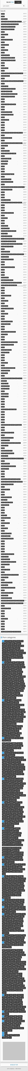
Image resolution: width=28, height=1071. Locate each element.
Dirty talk (11, 748)
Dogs (8, 187)
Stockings (11, 969)
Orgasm (17, 907)
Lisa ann (5, 869)
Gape (3, 259)
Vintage (20, 1016)
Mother (3, 368)
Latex (19, 864)
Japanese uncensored (8, 845)
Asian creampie (14, 653)
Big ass (18, 662)
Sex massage (19, 990)
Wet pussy (4, 561)
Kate (6, 145)
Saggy (16, 973)
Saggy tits (19, 976)
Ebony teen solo (12, 481)
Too (4, 1007)
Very (4, 1018)
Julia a (8, 114)
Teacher (20, 1002)
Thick (8, 280)
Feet (22, 757)
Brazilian (17, 688)
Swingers (21, 966)
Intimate (9, 823)
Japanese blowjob (18, 855)
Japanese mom (6, 830)
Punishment (5, 933)
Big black (7, 463)
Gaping (20, 788)
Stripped (15, 983)
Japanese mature (17, 833)
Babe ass (7, 489)
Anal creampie (19, 657)
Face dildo (11, 73)
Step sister (5, 959)
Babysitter (13, 698)
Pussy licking (6, 930)
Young (3, 267)
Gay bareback (12, 800)
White (16, 1028)
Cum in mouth (15, 709)
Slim (2, 57)
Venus (3, 393)
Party (23, 914)
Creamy (19, 733)
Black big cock (21, 187)
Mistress (18, 895)
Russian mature (20, 937)
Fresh (12, 760)
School (18, 952)
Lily (2, 499)
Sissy (14, 952)
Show (4, 957)
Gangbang (20, 778)
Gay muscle (10, 788)
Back (11, 695)
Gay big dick (15, 786)
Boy (2, 21)
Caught (23, 712)
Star (19, 981)
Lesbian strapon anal (17, 871)
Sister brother (6, 973)
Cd (3, 716)
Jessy (6, 34)
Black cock (4, 200)
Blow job (3, 440)
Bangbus (3, 280)
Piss (8, 916)
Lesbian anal (13, 864)
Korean (11, 857)
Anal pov (14, 231)
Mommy (16, 885)
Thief (21, 1004)
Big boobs (19, 672)
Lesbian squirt (8, 587)
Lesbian (7, 864)
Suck (20, 973)
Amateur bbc (8, 153)
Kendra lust (11, 862)
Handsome (4, 479)
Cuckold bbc (6, 733)
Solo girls (13, 88)
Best (3, 362)
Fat (17, 767)
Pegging (15, 919)
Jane (16, 342)
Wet (6, 1021)
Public (4, 916)
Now (18, 900)
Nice (8, 902)
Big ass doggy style (9, 174)
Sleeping (11, 945)
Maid (24, 878)
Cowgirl (14, 719)
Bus (22, 662)
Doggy (20, 745)
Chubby (12, 705)
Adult (6, 86)
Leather (14, 867)
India (15, 821)
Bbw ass (16, 683)
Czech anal (14, 479)
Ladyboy (5, 867)
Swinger (13, 950)
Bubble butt (19, 481)
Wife (10, 1021)
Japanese (17, 828)
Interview (7, 132)
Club (21, 726)
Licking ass (19, 244)
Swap (4, 978)
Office (8, 909)
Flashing (10, 764)
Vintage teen (9, 1018)
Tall (12, 1002)
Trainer (3, 91)
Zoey (10, 138)
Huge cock (7, 518)
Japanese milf (6, 838)
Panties (4, 926)
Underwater (5, 1014)
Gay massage (6, 783)
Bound (3, 538)
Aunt (3, 443)
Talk (9, 1009)
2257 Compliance (10, 1068)
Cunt (12, 716)
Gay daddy (5, 800)
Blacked (3, 352)
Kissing (3, 321)
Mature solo (4, 241)
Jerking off (12, 96)
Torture (4, 1009)
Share (23, 981)
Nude (4, 902)
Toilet (10, 995)
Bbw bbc (5, 688)
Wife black (14, 1021)
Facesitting (20, 764)
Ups (2, 631)
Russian (11, 935)
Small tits (5, 988)
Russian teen (6, 937)
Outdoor (13, 909)
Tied (11, 997)
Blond (3, 138)
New (14, 900)
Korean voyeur (18, 857)
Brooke (7, 505)
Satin (12, 964)
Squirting (5, 985)
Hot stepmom (5, 598)
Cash (17, 731)
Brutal (21, 681)
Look (23, 869)
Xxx (6, 1033)
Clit (19, 714)
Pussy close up (10, 923)
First (2, 29)
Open (6, 907)
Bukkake (3, 450)
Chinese (19, 700)
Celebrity (5, 714)
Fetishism (7, 559)
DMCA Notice (18, 1068)
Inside (11, 821)
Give (10, 786)
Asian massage (13, 650)
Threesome (4, 608)
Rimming (17, 940)
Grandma (5, 786)
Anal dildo (11, 657)
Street (19, 969)
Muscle (9, 888)
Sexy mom (11, 990)
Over (4, 909)
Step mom (19, 950)
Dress (8, 745)
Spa (2, 163)
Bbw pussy (13, 561)
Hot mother (12, 368)
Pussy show (16, 921)
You (10, 1037)
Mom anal (5, 885)
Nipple (12, 902)
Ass (3, 643)
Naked (17, 902)
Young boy (7, 21)
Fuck (15, 762)
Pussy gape (9, 919)
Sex (3, 964)
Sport (24, 962)
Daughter (5, 748)
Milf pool (13, 60)
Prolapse (5, 921)
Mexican (5, 890)
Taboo (8, 999)
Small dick (11, 988)
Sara (3, 502)
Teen (6, 995)
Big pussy (5, 686)
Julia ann (3, 114)
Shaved (4, 947)
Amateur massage (9, 308)
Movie (10, 885)
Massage (20, 876)
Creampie (5, 702)
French (10, 762)
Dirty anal (19, 743)
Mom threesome (14, 574)
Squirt (4, 952)
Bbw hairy (10, 690)
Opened (11, 907)
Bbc (2, 218)
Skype (16, 966)
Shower (15, 955)
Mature (4, 878)
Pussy (12, 914)
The (7, 1007)
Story (8, 957)
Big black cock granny (10, 26)
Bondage (13, 664)
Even (11, 91)
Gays (16, 788)
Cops (19, 728)
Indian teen (15, 823)
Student (3, 94)
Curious (10, 582)
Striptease (22, 964)
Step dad (5, 971)
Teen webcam (17, 1007)
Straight (10, 282)
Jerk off (7, 96)
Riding (6, 935)
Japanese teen (16, 835)
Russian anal (18, 935)
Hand (4, 809)
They (11, 1007)
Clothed (7, 104)
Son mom (15, 985)
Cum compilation (7, 719)
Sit (5, 515)
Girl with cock (11, 57)
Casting (4, 707)
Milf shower (11, 443)
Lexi (6, 233)
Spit (16, 969)
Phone (10, 921)
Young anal (8, 267)
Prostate (11, 202)
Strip (3, 481)
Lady (4, 874)
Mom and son (21, 881)
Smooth (8, 950)
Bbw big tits (8, 295)
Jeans (12, 840)
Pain (4, 923)
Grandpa (23, 795)
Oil (21, 907)
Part (22, 921)
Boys (15, 695)
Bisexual (22, 683)
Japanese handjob (7, 848)
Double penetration (6, 424)
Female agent (12, 776)
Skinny (9, 947)
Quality (6, 331)
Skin (8, 966)
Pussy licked (11, 928)
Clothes (4, 735)
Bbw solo (5, 674)
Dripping (12, 738)
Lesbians (5, 871)
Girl (18, 783)
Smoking (13, 957)
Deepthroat (15, 745)
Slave (23, 955)
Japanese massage (7, 835)
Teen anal (19, 999)
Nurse (10, 904)
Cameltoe (5, 728)
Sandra (18, 238)
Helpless (3, 466)
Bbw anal (4, 244)
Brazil (14, 674)
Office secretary (14, 24)
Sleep (21, 945)
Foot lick (11, 593)
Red (4, 940)
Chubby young (11, 735)
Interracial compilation (8, 826)
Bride (21, 690)
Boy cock (19, 21)
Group (17, 790)
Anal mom (5, 657)
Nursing (20, 202)
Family (3, 254)
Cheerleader (4, 179)
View (11, 1016)
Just (3, 842)
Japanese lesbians (9, 828)
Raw (2, 213)
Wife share (9, 1030)
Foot (8, 760)
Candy (21, 73)
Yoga (6, 1035)
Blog (10, 2)
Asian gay (20, 650)
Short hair (5, 981)
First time (17, 769)
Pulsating (16, 926)
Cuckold (11, 702)
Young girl (5, 1037)
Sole (6, 236)
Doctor (6, 202)
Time (4, 999)
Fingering (5, 762)
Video (15, 1018)
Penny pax (19, 282)
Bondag (11, 538)
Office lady (19, 132)
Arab (14, 641)
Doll (16, 748)
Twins (23, 1007)
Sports (3, 112)
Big (23, 664)
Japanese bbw (6, 840)
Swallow (17, 964)
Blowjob (12, 667)
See (14, 959)
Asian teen (5, 650)
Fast (4, 769)
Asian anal (13, 655)
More (15, 881)
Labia (3, 81)
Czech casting (14, 721)
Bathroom (11, 688)
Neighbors (7, 324)
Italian (4, 823)
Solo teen (4, 88)
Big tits (4, 669)
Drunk (6, 738)
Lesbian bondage (16, 869)
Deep (3, 68)
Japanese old (9, 842)
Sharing (3, 458)
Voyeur (6, 1016)
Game (21, 786)
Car (22, 714)
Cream (15, 728)
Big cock (19, 674)
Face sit (20, 378)
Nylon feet (5, 904)
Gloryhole (5, 790)
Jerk (2, 19)
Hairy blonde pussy (9, 453)
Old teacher (13, 21)
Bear (4, 676)
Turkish (8, 1004)
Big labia (14, 81)
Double (8, 743)
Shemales (5, 990)
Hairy (6, 802)
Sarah (3, 13)
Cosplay (17, 716)
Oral (4, 911)
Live (9, 869)
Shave (3, 409)
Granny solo (6, 793)
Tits (7, 997)
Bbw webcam (21, 676)
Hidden (16, 802)
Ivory (6, 456)
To (15, 1002)
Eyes (14, 104)
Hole (4, 812)
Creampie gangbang (11, 724)
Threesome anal (12, 238)
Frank (22, 238)
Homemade (17, 807)
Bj (10, 662)
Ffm (20, 767)
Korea (6, 857)
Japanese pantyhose (7, 855)
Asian (10, 641)
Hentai (11, 804)
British (10, 681)
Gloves (3, 344)
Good (4, 797)
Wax (4, 1030)
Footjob (5, 764)
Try (22, 997)
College (4, 731)
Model (9, 893)
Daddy (4, 745)
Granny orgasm (12, 409)
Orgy (18, 909)
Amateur (18, 643)
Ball (8, 698)
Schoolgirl (5, 983)
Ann (11, 450)
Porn (16, 923)
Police (20, 923)
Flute (11, 104)
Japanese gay (15, 850)
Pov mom (17, 928)
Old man (23, 909)
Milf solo (13, 241)
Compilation (12, 700)
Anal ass (7, 150)
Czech (13, 707)
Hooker (23, 816)
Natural (16, 904)
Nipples (21, 904)
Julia (20, 848)
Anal (6, 641)
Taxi (4, 1004)
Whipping (5, 1025)
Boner (11, 187)
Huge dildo (20, 812)
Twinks (13, 1009)
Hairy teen (5, 816)
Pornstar (7, 502)
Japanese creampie (7, 852)
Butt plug (7, 55)
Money (12, 883)
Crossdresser (6, 705)
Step (23, 952)
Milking (14, 893)
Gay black (11, 795)
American (17, 648)
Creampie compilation (6, 143)
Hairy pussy (13, 812)
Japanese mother (7, 833)
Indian (6, 821)
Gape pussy (12, 790)
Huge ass (9, 809)
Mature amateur (13, 94)
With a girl (17, 1025)
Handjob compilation (14, 816)
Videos (20, 1018)
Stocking (19, 957)
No (10, 900)
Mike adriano (4, 282)
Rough (12, 940)
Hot (22, 807)
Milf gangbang (18, 424)
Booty (9, 479)
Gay (6, 778)
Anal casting (4, 231)
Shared (10, 600)
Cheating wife (11, 731)
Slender (13, 976)
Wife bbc (11, 1028)
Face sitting (4, 378)
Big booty (13, 672)
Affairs (22, 254)
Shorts (16, 988)
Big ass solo (10, 683)
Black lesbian (8, 497)
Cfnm (9, 707)
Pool (21, 926)
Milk (4, 881)
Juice (17, 830)
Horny (10, 814)
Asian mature (10, 648)
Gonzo (3, 44)
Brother (4, 679)
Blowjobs (7, 370)
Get (16, 793)
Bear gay (14, 676)
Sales (15, 244)
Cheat (18, 735)
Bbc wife (11, 686)
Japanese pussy (18, 845)
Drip (19, 748)
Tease (4, 1002)
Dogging (3, 187)
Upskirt (6, 1011)
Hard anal (5, 819)
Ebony (6, 752)
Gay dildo (5, 795)
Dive (3, 618)
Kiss (21, 859)
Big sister (11, 484)
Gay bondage (10, 797)
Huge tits (5, 814)
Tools (18, 1009)
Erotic (14, 752)
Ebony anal (20, 752)
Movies (4, 893)
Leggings (19, 867)
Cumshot (3, 76)
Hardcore (20, 814)
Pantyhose (18, 914)
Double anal (6, 750)
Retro (7, 940)
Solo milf (7, 344)
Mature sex (12, 458)
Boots (3, 556)
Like (9, 867)
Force (19, 762)
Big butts (16, 73)
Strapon (9, 952)
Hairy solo (11, 819)
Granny (10, 778)
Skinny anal (15, 971)
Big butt (4, 690)
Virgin (15, 1016)
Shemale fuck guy (9, 437)
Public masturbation (6, 342)
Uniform (16, 1011)
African (8, 660)
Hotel (20, 809)
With (10, 1023)
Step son (7, 246)
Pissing (20, 919)
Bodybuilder (8, 158)
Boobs (6, 662)
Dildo (9, 740)
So (13, 978)
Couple (16, 726)
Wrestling (5, 1028)
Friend (19, 774)
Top (4, 997)
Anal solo (7, 259)
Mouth (19, 893)
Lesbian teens (21, 600)
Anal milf (5, 646)
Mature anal (9, 881)
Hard (8, 812)
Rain (22, 940)
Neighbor (4, 569)
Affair (18, 254)
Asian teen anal (8, 39)
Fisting (4, 760)
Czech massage (20, 705)
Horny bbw (10, 213)
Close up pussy (10, 712)
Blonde (3, 119)
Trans (8, 1002)
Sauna (7, 964)
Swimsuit (5, 969)
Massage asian (19, 883)
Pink (4, 919)
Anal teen (19, 655)
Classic (20, 721)
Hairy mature (18, 819)
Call (3, 724)
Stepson (3, 388)
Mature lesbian (6, 897)
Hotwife (14, 153)
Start (15, 981)
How (14, 587)
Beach (19, 664)
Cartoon (8, 716)
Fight (4, 774)
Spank (4, 966)
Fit (22, 774)
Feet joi (10, 236)
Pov (12, 916)
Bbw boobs (5, 695)
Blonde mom (12, 331)
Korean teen (16, 859)
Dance (16, 738)
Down (11, 750)
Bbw (14, 662)
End (10, 752)
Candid (22, 709)
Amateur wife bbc (10, 643)
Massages (20, 888)
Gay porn (13, 783)
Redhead (13, 937)
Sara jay (18, 959)
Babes (7, 254)
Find (24, 760)
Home (11, 807)
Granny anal (5, 781)
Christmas (20, 719)
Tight (14, 997)
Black (3, 202)
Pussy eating (13, 930)
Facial (3, 246)
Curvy (10, 728)
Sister (3, 484)
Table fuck (7, 60)
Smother (3, 228)
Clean (18, 707)
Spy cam (5, 962)
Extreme (5, 755)
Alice (6, 238)
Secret (4, 992)
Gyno (17, 781)
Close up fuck (6, 721)
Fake (10, 767)
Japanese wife (14, 838)
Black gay (16, 681)
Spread (6, 942)
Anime (18, 641)
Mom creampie (13, 876)
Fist (13, 767)
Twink (12, 1004)
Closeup (16, 702)
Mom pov (12, 895)
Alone (4, 660)
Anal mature (22, 653)
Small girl (18, 978)
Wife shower (17, 443)
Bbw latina (5, 681)
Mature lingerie (19, 603)
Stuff (11, 942)
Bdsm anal (22, 686)
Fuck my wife (10, 771)
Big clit (10, 693)
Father (4, 771)
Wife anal (18, 1023)
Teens (22, 1009)
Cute (4, 712)
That (19, 997)
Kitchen (4, 859)
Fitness (22, 769)
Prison (3, 277)
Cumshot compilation (17, 143)
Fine (2, 334)
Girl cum (12, 793)
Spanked (9, 978)
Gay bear (17, 795)
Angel (4, 648)
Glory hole (22, 783)
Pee (15, 916)
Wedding (11, 1025)
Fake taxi (5, 767)
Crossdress (13, 733)
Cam (10, 714)
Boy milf (20, 695)
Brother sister (6, 672)
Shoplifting (22, 988)
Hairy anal (15, 809)
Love (23, 864)
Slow (12, 966)
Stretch (8, 976)
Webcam (5, 1023)
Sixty (6, 528)
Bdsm (4, 664)
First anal (5, 776)
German (12, 781)
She (10, 959)
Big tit (4, 698)
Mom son (19, 878)
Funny (14, 774)
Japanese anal (17, 842)
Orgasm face (8, 350)
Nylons (8, 432)
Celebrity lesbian (12, 285)
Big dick (10, 679)
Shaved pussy (21, 942)
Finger (11, 769)
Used (3, 300)
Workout (21, 1028)
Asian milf (21, 646)
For (16, 760)
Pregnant (3, 432)
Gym (21, 781)
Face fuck (9, 774)
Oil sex (13, 911)
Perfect (4, 928)
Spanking (5, 945)
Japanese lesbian (19, 840)
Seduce (11, 981)
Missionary (4, 24)
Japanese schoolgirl (18, 852)
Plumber (3, 386)
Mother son (5, 895)
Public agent (21, 916)
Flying (11, 321)
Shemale (16, 945)
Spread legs (5, 955)
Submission (12, 466)
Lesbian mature (5, 600)
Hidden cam (5, 804)
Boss (3, 132)
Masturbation (6, 883)
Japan (13, 830)
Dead (3, 285)
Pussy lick (10, 926)
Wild (13, 1023)
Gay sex (17, 797)
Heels (14, 814)
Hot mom (17, 804)
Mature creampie (20, 890)
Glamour (11, 182)
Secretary (19, 962)
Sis (10, 955)
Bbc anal (17, 690)
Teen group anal (16, 631)
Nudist (22, 900)
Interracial (20, 821)
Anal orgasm (4, 533)
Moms (4, 888)
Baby (10, 674)
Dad (4, 743)
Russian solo (11, 29)
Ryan (24, 935)
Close (6, 700)
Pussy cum (20, 930)
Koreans (5, 862)
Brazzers (3, 523)
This (17, 1004)
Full (23, 767)
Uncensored (22, 1011)
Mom (6, 876)
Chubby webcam (7, 709)
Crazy (6, 383)
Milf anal (15, 888)
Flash (20, 760)
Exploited (7, 251)
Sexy (12, 973)
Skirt (10, 971)
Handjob (11, 802)
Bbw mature (16, 693)
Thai (15, 995)
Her (21, 802)
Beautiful (21, 679)
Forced (17, 757)
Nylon (6, 900)
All (22, 641)
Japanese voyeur (7, 850)
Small (19, 955)
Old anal (8, 911)
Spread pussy (11, 962)
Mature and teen (19, 458)
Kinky (6, 73)
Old (24, 907)
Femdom (7, 757)
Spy (3, 950)
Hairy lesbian (10, 378)
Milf (9, 878)
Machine (22, 885)
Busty (3, 445)
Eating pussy (11, 755)
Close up (14, 714)
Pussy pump (20, 81)
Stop (24, 969)
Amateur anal (6, 655)
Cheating (17, 712)
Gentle (20, 793)
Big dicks (5, 693)
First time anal (18, 771)
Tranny (13, 999)
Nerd (6, 595)
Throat (3, 256)
